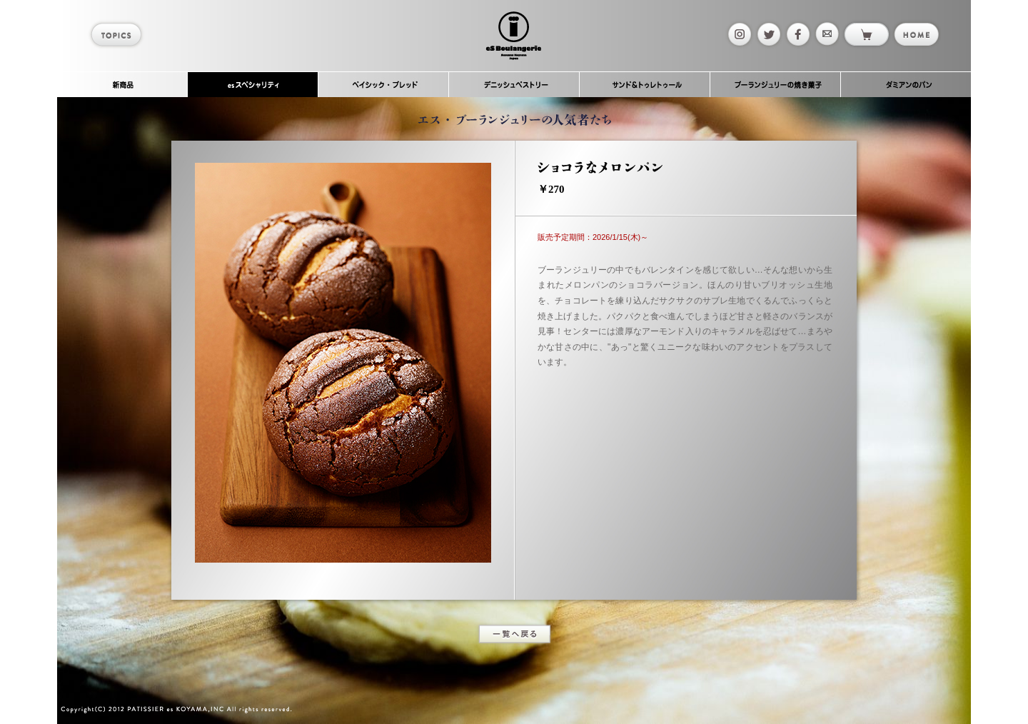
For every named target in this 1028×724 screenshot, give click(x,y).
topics (118, 34)
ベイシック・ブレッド (383, 84)
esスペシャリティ (253, 84)
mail (826, 34)
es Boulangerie (513, 35)
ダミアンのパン (906, 84)
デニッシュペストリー (514, 84)
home (915, 34)
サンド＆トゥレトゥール (645, 84)
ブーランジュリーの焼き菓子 (775, 84)
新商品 (122, 84)
